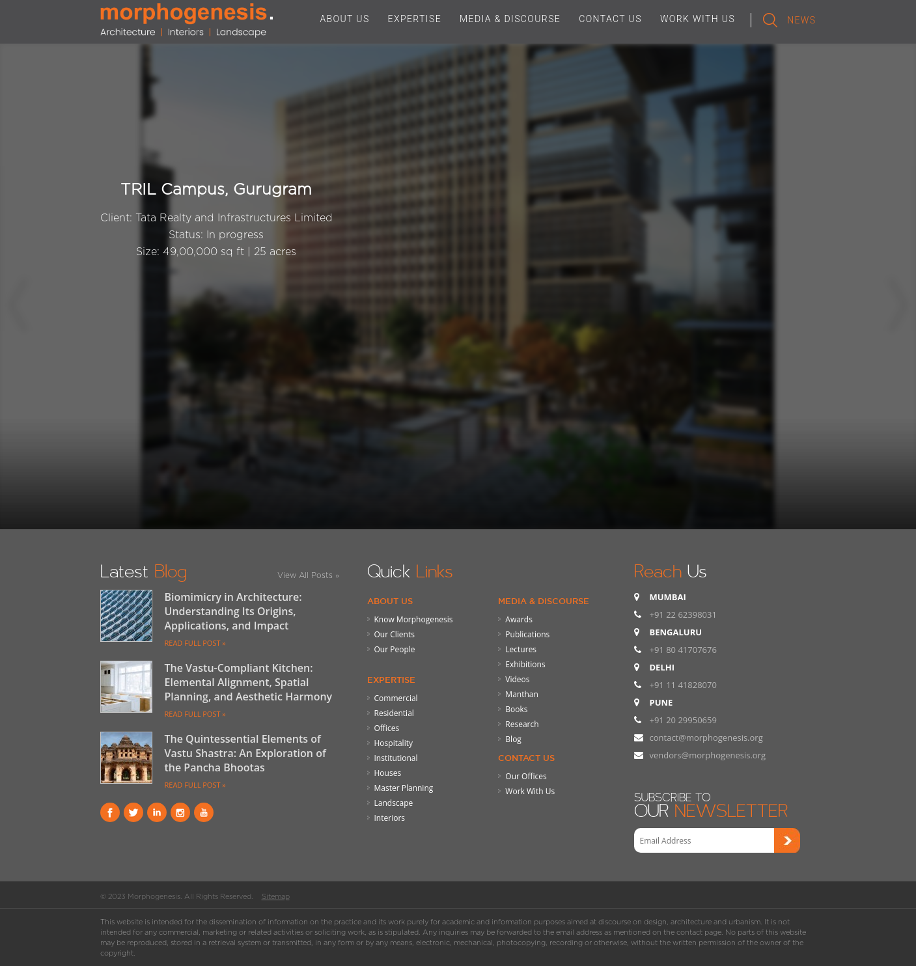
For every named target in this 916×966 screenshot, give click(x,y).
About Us (390, 600)
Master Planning (404, 788)
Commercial (396, 698)
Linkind (157, 812)
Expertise (391, 679)
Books (516, 709)
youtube (204, 812)
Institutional (396, 758)
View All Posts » (308, 575)
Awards (519, 619)
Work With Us (530, 791)
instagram (180, 812)
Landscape (393, 802)
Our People (394, 649)
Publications (527, 634)
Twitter (133, 812)
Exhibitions (525, 664)
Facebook (110, 812)
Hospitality (393, 743)
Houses (388, 773)
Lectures (520, 649)
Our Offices (525, 776)
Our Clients (394, 634)
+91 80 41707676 (683, 650)
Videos (517, 679)
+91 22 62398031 (683, 614)
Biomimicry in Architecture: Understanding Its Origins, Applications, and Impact (233, 611)
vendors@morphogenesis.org (708, 755)
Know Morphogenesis (413, 619)
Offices (387, 728)
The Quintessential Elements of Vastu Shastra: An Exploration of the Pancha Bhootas (245, 753)
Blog (513, 739)
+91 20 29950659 (683, 720)
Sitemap (276, 896)
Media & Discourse (543, 600)
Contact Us (526, 757)
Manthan (521, 694)
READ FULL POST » (195, 643)
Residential (394, 713)
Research (521, 724)
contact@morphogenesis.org (706, 737)
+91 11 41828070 (683, 685)
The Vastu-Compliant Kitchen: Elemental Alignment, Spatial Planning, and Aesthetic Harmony (249, 682)
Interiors (390, 817)
